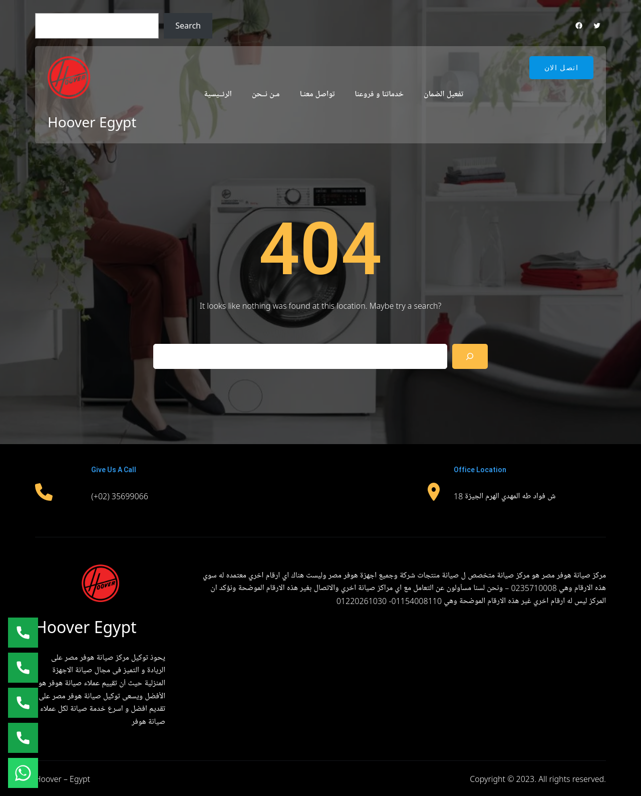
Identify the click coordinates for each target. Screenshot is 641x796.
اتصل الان (561, 68)
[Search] (470, 356)
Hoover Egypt (92, 121)
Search (188, 25)
